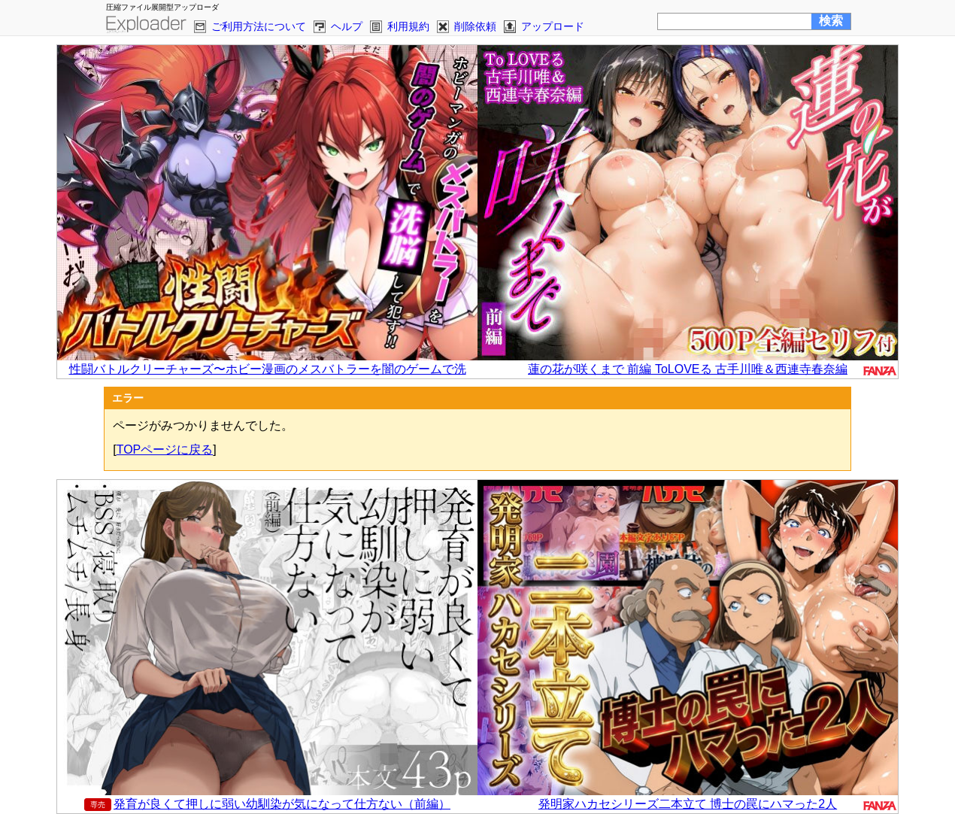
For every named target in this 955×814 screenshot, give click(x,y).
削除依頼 (475, 26)
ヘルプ (346, 26)
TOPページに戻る (165, 449)
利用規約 (408, 26)
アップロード (552, 26)
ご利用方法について (258, 26)
